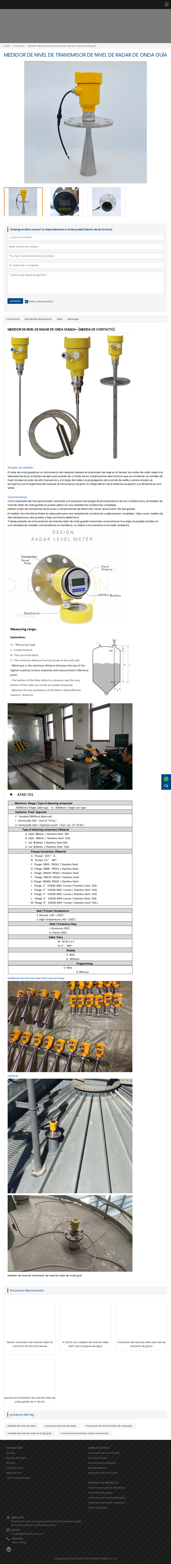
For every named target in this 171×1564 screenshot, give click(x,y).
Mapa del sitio (14, 1472)
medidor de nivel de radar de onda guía (29, 1433)
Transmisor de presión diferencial (106, 1487)
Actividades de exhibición (102, 1462)
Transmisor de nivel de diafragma (107, 1497)
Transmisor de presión (100, 1492)
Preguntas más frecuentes (103, 1472)
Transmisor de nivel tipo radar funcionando (84, 1433)
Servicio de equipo (16, 1457)
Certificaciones (14, 1467)
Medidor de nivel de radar (21, 1425)
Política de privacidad (41, 301)
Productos (19, 45)
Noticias (10, 1462)
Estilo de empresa (98, 1457)
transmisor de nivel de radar (60, 1425)
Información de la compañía (104, 1452)
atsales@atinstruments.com (27, 1533)
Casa (7, 45)
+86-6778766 (18, 1542)
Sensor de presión (97, 1507)
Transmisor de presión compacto (106, 1502)
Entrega (10, 1452)
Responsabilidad (97, 1467)
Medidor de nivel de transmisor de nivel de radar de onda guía (62, 45)
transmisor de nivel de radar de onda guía (109, 1425)
